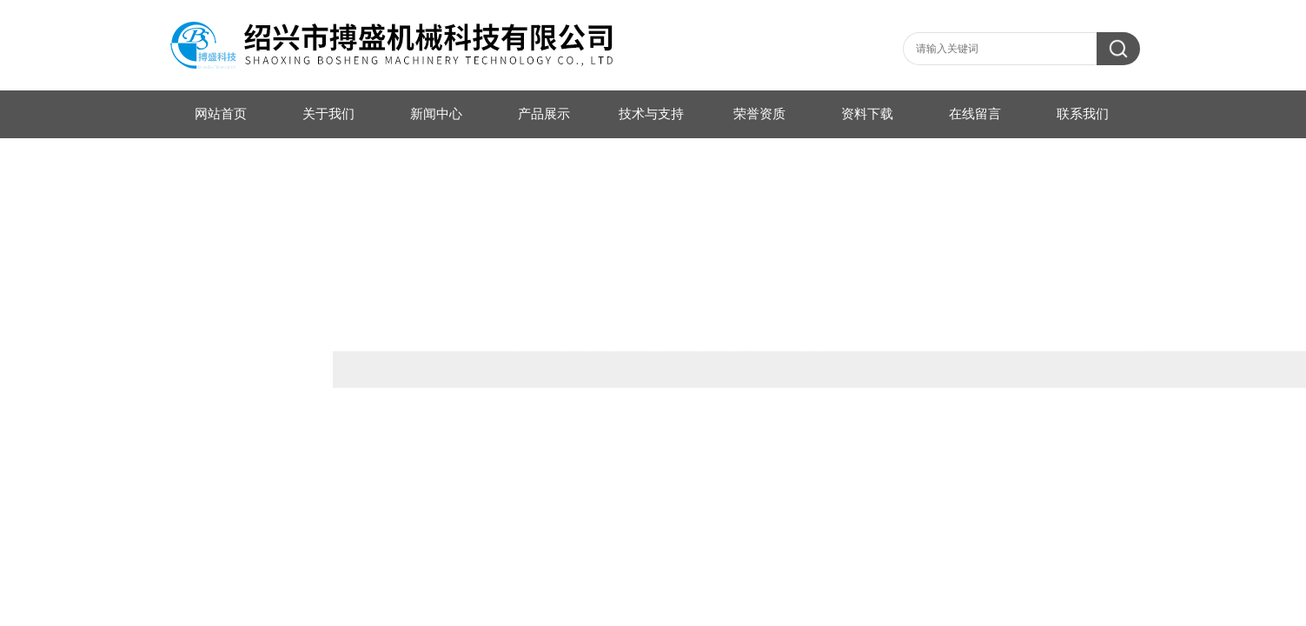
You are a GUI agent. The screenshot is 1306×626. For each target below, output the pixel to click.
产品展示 (544, 114)
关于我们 (328, 114)
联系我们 (1083, 114)
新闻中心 (436, 114)
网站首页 (221, 114)
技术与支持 (651, 114)
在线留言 (975, 114)
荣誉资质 (759, 114)
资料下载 (867, 114)
